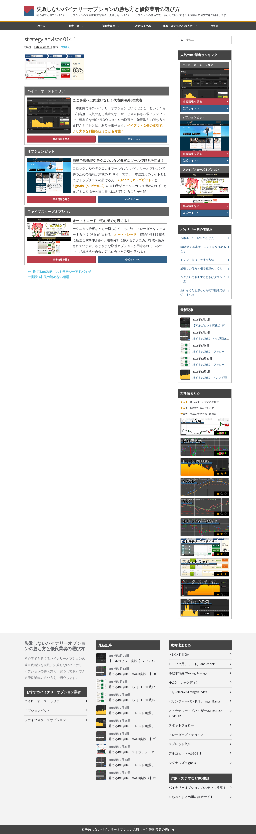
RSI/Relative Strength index (188, 692)
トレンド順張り (180, 654)
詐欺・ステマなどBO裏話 (177, 26)
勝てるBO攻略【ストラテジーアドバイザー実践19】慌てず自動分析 (156, 752)
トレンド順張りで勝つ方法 (197, 260)
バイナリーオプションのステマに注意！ (197, 788)
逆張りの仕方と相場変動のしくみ (201, 268)
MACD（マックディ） (184, 682)
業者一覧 (74, 26)
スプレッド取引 (180, 744)
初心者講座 (108, 26)
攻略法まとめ (143, 26)
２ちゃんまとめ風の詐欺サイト (191, 797)
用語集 (214, 26)
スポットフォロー (181, 725)
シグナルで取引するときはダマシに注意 (202, 279)
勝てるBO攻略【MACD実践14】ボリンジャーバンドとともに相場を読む (159, 778)
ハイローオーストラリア (42, 701)
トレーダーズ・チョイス (186, 735)
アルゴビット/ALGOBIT (185, 753)
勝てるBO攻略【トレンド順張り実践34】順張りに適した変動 (152, 726)
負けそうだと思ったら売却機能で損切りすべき (202, 292)
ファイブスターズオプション (45, 720)
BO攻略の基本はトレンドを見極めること (203, 249)
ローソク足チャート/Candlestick (192, 664)
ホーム (41, 26)
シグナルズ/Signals (182, 763)
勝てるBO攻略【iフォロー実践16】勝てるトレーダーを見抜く (152, 700)
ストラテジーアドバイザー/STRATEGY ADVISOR (196, 713)
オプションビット (37, 710)
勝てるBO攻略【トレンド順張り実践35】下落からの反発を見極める (156, 713)
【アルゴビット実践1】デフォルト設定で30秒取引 (223, 325)
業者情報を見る (61, 139)
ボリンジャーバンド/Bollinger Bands (195, 701)
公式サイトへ (132, 139)
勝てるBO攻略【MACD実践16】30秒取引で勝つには (224, 338)
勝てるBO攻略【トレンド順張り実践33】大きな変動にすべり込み (155, 765)
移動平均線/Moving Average (188, 673)
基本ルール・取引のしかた (197, 238)
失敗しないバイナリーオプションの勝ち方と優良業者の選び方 (108, 9)
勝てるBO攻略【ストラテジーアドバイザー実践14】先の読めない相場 (59, 274)
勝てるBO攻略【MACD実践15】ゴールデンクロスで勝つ (148, 739)
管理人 (65, 47)
